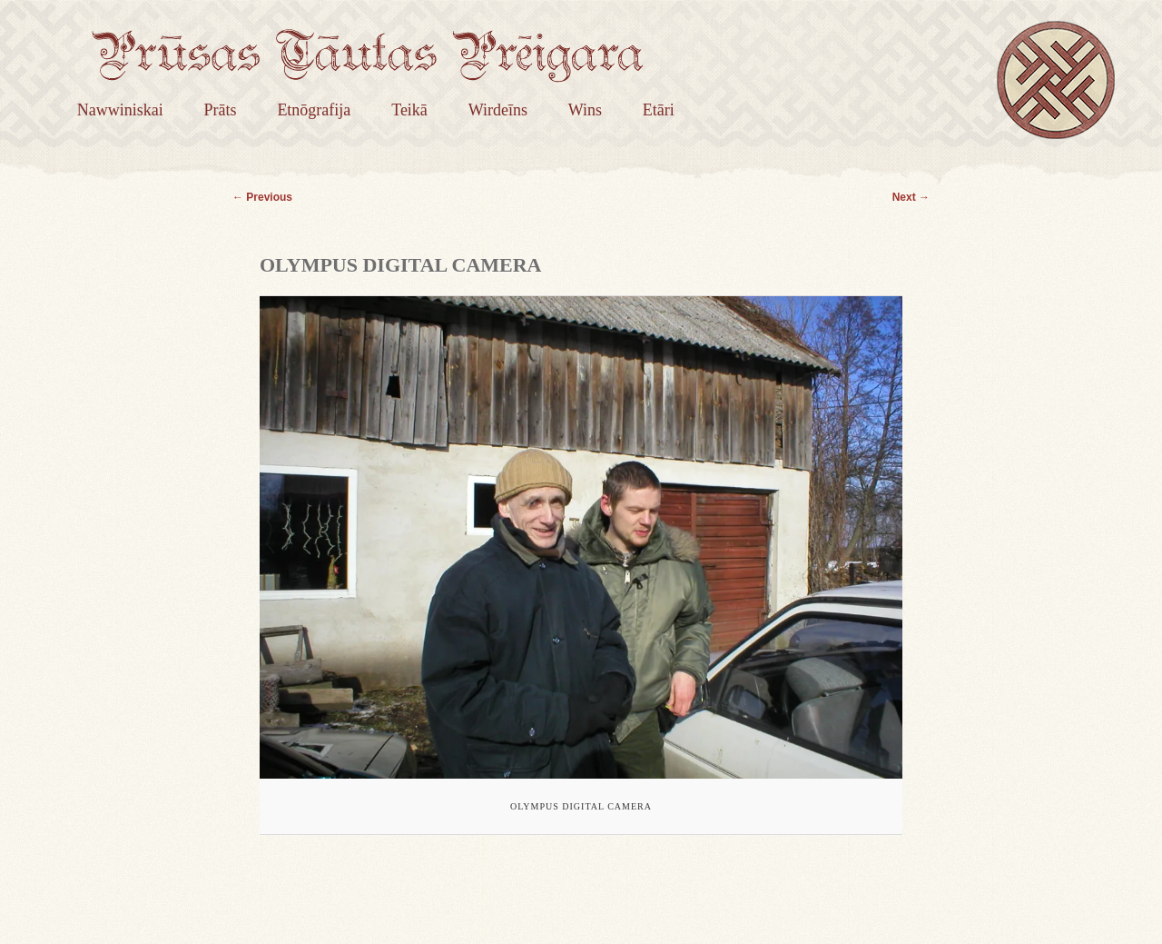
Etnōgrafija (313, 110)
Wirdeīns (497, 110)
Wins (585, 110)
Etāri (659, 110)
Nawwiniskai (120, 110)
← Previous (262, 197)
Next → (911, 197)
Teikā (409, 110)
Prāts (220, 110)
